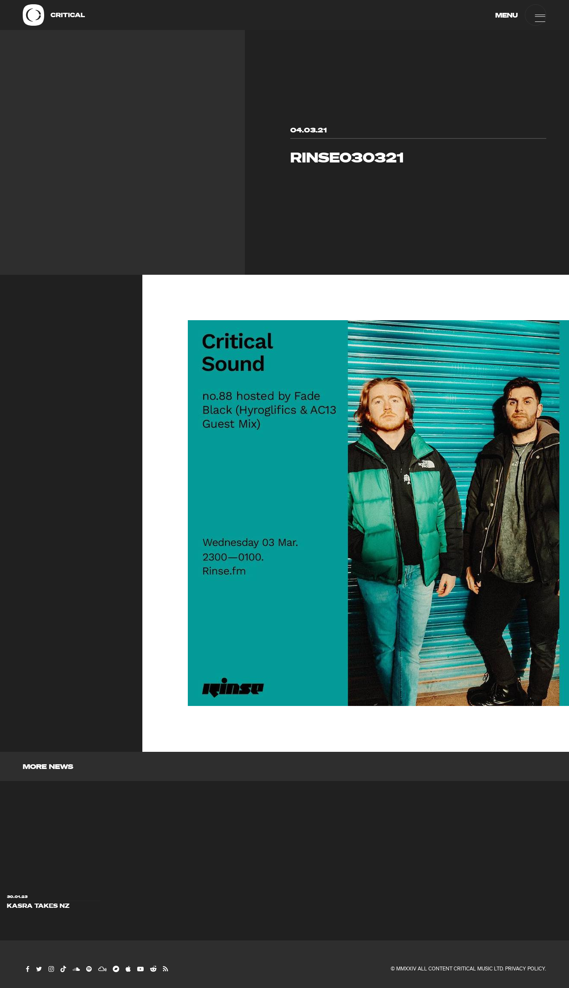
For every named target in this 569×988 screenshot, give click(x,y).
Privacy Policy (525, 968)
